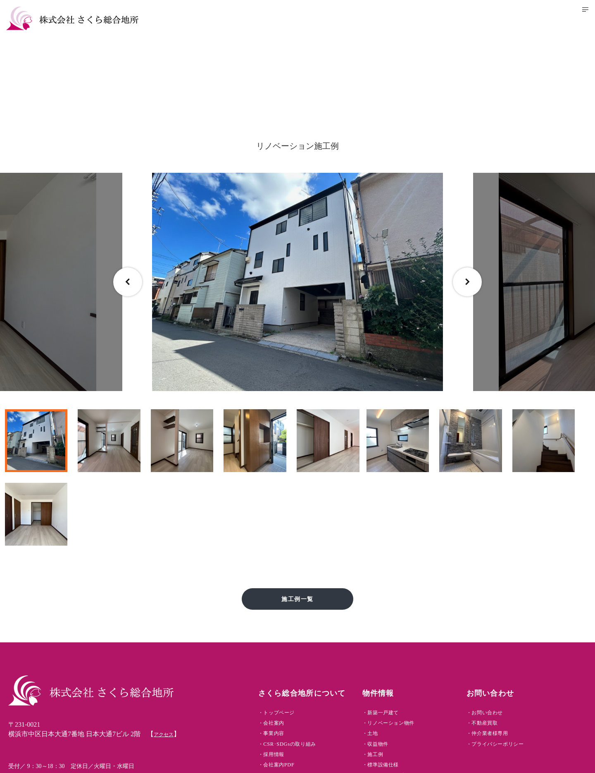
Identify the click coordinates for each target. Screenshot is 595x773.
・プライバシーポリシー (523, 672)
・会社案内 (294, 645)
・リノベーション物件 (415, 645)
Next (467, 281)
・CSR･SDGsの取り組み (315, 672)
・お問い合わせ (509, 632)
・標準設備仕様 (405, 698)
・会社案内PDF (301, 698)
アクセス (167, 652)
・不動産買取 (506, 645)
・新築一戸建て (405, 632)
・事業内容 (294, 659)
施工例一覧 (297, 515)
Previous (127, 281)
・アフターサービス (412, 712)
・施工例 (395, 685)
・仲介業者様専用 (512, 659)
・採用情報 (294, 685)
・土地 (391, 659)
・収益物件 (398, 672)
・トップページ (301, 632)
